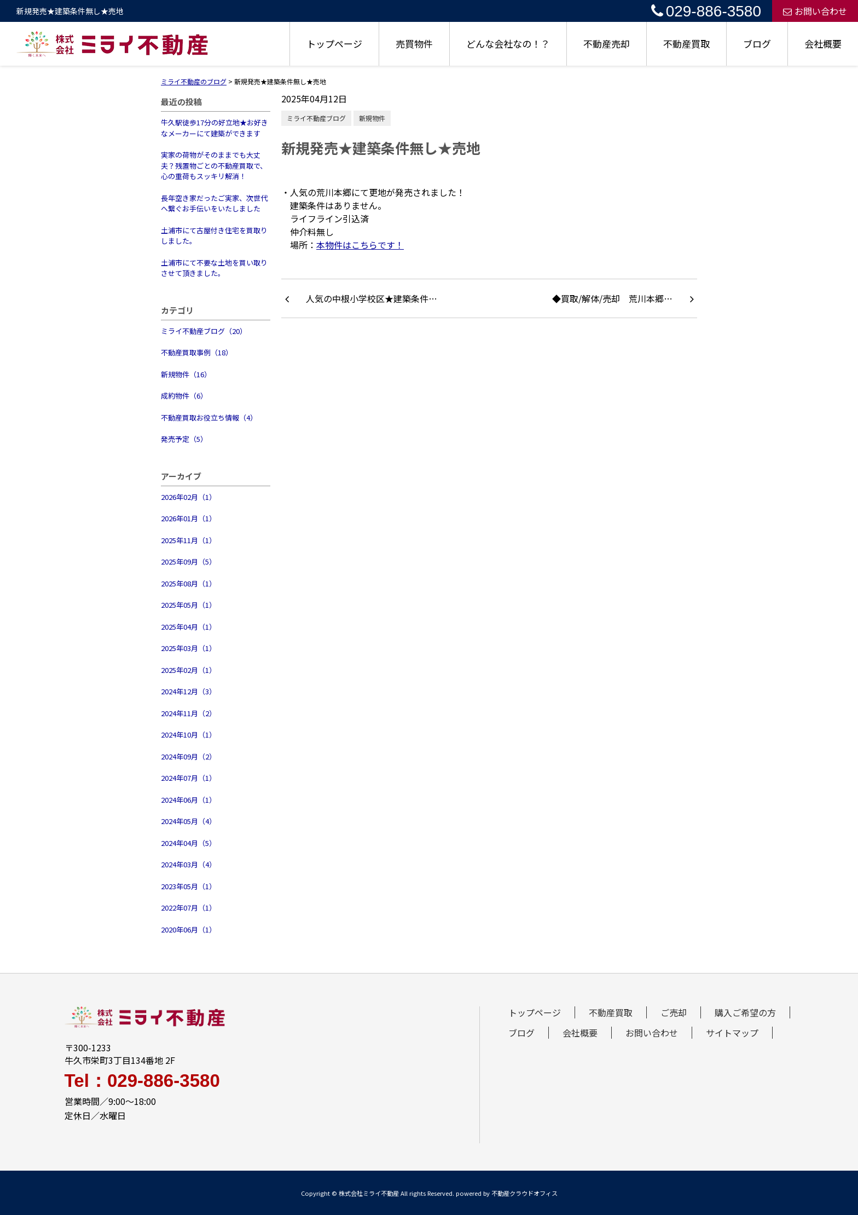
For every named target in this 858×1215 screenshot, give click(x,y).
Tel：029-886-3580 (142, 1081)
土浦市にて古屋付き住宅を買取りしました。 (214, 235)
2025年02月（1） (188, 670)
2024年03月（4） (188, 864)
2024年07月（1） (188, 778)
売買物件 (414, 43)
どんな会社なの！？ (508, 43)
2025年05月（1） (188, 605)
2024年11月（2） (188, 713)
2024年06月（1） (188, 799)
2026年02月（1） (188, 497)
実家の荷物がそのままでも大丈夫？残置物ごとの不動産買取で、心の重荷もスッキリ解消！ (214, 165)
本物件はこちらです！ (360, 244)
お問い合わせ (815, 11)
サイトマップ (732, 1033)
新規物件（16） (186, 374)
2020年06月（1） (188, 929)
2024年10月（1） (188, 734)
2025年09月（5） (188, 561)
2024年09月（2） (188, 756)
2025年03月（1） (188, 648)
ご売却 (673, 1012)
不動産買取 (686, 43)
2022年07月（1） (188, 907)
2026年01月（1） (188, 518)
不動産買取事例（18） (197, 352)
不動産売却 (606, 43)
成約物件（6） (184, 395)
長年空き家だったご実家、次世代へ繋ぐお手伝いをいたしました (214, 203)
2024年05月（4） (188, 821)
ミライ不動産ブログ (316, 118)
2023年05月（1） (188, 886)
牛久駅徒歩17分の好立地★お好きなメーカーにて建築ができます (214, 128)
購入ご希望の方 (745, 1012)
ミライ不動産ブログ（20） (204, 331)
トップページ (334, 43)
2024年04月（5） (188, 843)
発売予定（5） (184, 439)
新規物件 (372, 118)
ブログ (757, 43)
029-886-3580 (706, 11)
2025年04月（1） (188, 626)
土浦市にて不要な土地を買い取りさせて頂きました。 (214, 268)
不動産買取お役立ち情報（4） (209, 417)
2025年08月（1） (188, 583)
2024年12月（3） (188, 691)
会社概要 (823, 43)
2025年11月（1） (188, 540)
